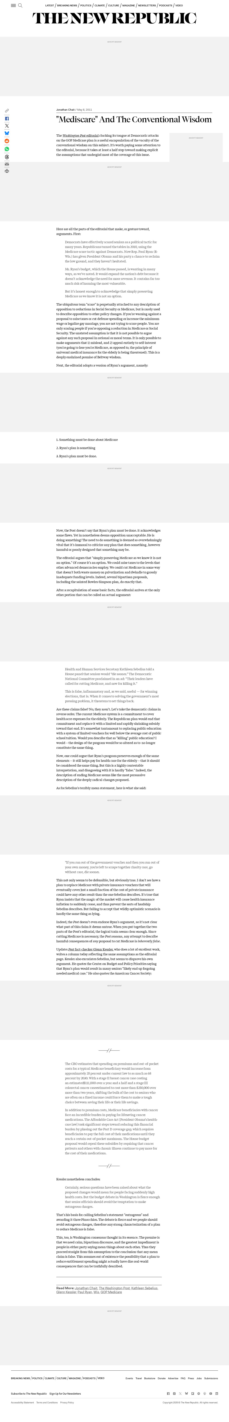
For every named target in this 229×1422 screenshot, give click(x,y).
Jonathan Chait (65, 109)
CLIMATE (100, 5)
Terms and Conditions (47, 1402)
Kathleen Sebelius (144, 1288)
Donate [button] (161, 1378)
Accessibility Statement (22, 1402)
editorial (80, 135)
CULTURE (113, 5)
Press (191, 1378)
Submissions (211, 1378)
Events (129, 1378)
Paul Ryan (85, 1292)
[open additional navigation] (13, 5)
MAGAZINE (128, 5)
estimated (76, 1083)
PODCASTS (165, 5)
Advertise (173, 1378)
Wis (96, 1292)
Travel (139, 1378)
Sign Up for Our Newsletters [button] (65, 1393)
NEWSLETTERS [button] (147, 5)
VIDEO (179, 5)
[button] (6, 111)
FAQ (183, 1378)
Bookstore (149, 1378)
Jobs (199, 1378)
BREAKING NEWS (67, 5)
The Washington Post (114, 1288)
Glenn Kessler (66, 1292)
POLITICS (85, 5)
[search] (20, 5)
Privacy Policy (67, 1402)
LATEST (49, 5)
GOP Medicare (111, 1292)
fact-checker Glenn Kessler (90, 949)
